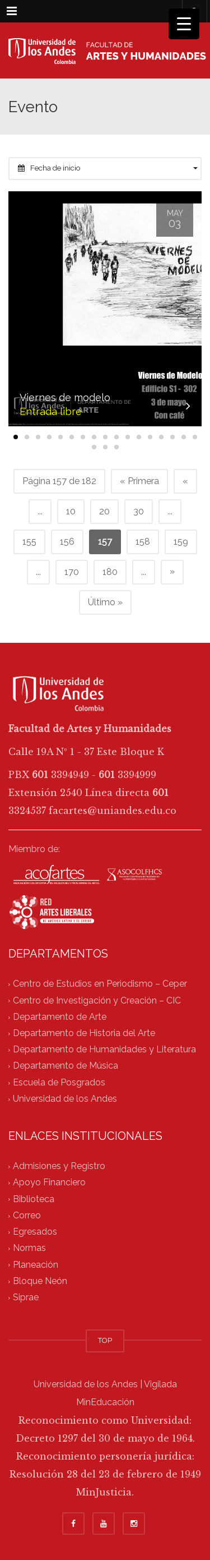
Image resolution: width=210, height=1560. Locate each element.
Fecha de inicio (108, 168)
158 (143, 541)
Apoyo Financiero (49, 1182)
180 (110, 572)
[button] (15, 437)
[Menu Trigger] (184, 23)
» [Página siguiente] (172, 571)
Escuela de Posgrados (59, 1082)
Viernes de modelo (65, 397)
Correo (27, 1215)
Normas (29, 1248)
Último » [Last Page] (105, 602)
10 (71, 511)
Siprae (26, 1297)
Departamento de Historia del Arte (84, 1033)
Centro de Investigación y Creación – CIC (97, 1000)
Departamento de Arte (59, 1016)
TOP (105, 1340)
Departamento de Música (65, 1066)
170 (71, 572)
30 (138, 511)
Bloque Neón (40, 1281)
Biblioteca (33, 1199)
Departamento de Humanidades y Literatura (104, 1049)
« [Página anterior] (185, 481)
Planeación (35, 1264)
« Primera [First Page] (139, 481)
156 (67, 541)
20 (104, 511)
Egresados (35, 1232)
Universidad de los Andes (65, 1098)
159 (181, 541)
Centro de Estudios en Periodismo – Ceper (100, 984)
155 (29, 541)
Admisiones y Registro (59, 1166)
